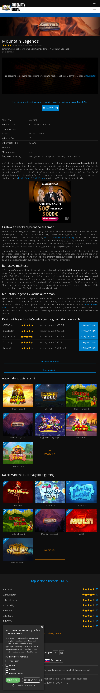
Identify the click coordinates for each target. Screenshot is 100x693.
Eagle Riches (39, 178)
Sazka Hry (7, 342)
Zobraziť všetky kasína (50, 633)
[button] (24, 685)
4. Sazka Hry (8, 605)
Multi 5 (81, 522)
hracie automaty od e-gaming (59, 237)
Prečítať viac (32, 652)
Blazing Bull (50, 397)
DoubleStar (90, 75)
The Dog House (18, 455)
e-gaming (9, 51)
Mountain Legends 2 (18, 426)
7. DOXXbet (8, 621)
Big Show (18, 493)
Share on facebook (50, 361)
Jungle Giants (24, 178)
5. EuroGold (8, 610)
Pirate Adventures (18, 551)
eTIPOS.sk (8, 325)
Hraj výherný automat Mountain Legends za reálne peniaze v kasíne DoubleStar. (50, 106)
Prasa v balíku (81, 426)
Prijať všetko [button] (13, 680)
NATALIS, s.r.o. (61, 683)
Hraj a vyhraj (88, 325)
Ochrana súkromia (50, 678)
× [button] (42, 627)
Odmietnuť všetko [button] (32, 680)
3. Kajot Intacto (10, 600)
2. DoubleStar (9, 594)
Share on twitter (50, 370)
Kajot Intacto (9, 336)
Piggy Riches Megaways (50, 426)
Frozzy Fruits (50, 493)
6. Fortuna (8, 615)
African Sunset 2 (18, 397)
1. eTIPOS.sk (9, 589)
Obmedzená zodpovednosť (74, 678)
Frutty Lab (81, 493)
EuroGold (7, 348)
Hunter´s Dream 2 (81, 397)
